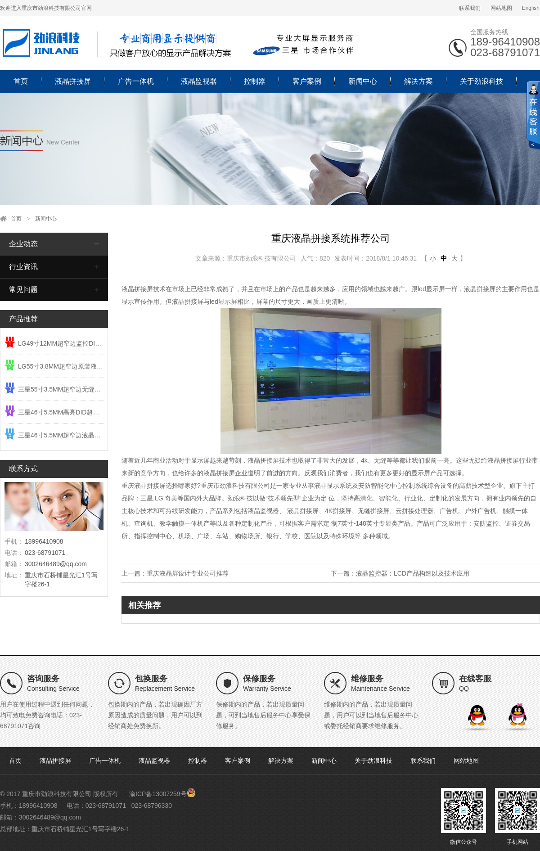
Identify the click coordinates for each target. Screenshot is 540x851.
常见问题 (23, 289)
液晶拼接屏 (73, 81)
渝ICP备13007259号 (158, 793)
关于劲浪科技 (481, 81)
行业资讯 (23, 266)
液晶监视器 (199, 81)
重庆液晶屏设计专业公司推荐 (188, 573)
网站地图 (501, 8)
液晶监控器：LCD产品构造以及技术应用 (412, 573)
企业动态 (23, 244)
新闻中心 (362, 81)
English (531, 8)
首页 (21, 81)
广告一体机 (136, 81)
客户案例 (306, 81)
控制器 (255, 81)
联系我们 (470, 8)
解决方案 (418, 81)
